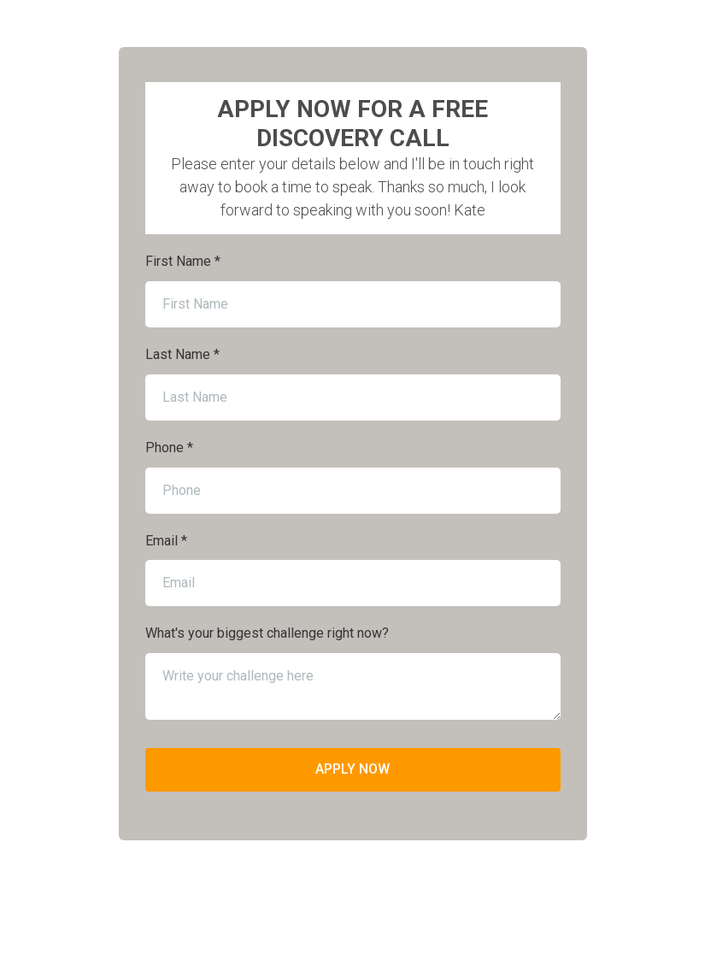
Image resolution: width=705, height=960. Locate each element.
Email (166, 541)
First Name (182, 261)
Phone (169, 447)
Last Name (182, 354)
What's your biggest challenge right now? (267, 633)
